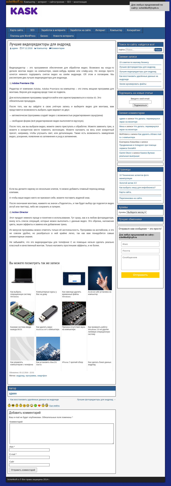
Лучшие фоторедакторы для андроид (95, 399)
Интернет (100, 30)
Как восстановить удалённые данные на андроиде (34, 399)
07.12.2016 (27, 48)
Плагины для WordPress (22, 35)
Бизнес (44, 35)
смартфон (42, 375)
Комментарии (58, 48)
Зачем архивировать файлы (132, 84)
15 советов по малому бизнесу (134, 62)
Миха (121, 126)
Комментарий (16, 422)
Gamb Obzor (125, 153)
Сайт (11, 465)
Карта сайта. (17, 30)
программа (31, 375)
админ (15, 48)
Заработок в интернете (53, 30)
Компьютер (116, 30)
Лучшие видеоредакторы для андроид (40, 44)
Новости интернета (63, 35)
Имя (12, 450)
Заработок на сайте (80, 30)
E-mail (13, 458)
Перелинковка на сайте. (130, 198)
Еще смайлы (54, 406)
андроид (20, 375)
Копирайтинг (134, 30)
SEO (32, 30)
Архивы (122, 212)
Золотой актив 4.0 (128, 183)
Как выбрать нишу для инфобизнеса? (137, 187)
